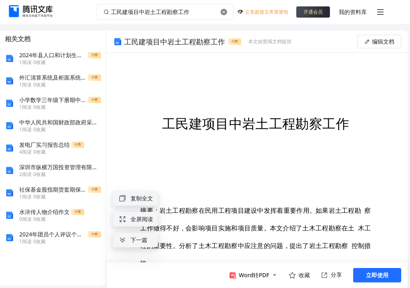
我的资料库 (353, 12)
